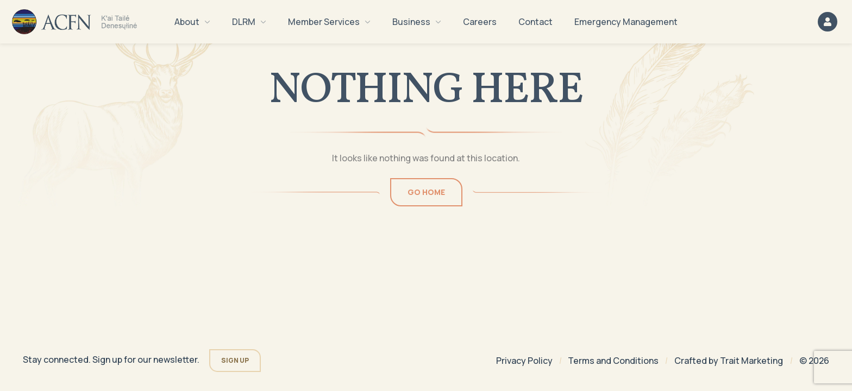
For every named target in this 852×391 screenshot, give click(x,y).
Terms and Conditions (613, 361)
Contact (535, 22)
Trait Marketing (751, 361)
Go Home (426, 192)
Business (416, 22)
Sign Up (235, 360)
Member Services (329, 22)
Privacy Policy (524, 361)
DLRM (249, 22)
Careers (480, 22)
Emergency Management (626, 22)
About (192, 22)
